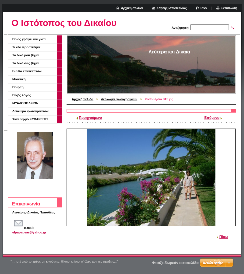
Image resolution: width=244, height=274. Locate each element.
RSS (204, 8)
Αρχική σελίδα (132, 8)
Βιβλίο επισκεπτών (26, 71)
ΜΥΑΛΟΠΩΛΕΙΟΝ (25, 103)
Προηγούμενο (90, 118)
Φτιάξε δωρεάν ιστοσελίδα (175, 263)
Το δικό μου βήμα (25, 55)
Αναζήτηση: (180, 27)
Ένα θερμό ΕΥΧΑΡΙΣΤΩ (30, 119)
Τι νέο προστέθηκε (26, 47)
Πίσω (223, 237)
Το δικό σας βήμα (25, 63)
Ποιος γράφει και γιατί (29, 39)
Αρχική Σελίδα (82, 99)
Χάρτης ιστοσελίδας (172, 8)
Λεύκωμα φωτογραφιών (119, 99)
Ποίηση (17, 87)
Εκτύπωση (229, 8)
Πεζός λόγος (21, 95)
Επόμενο (211, 118)
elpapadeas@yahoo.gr (29, 232)
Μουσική (19, 79)
